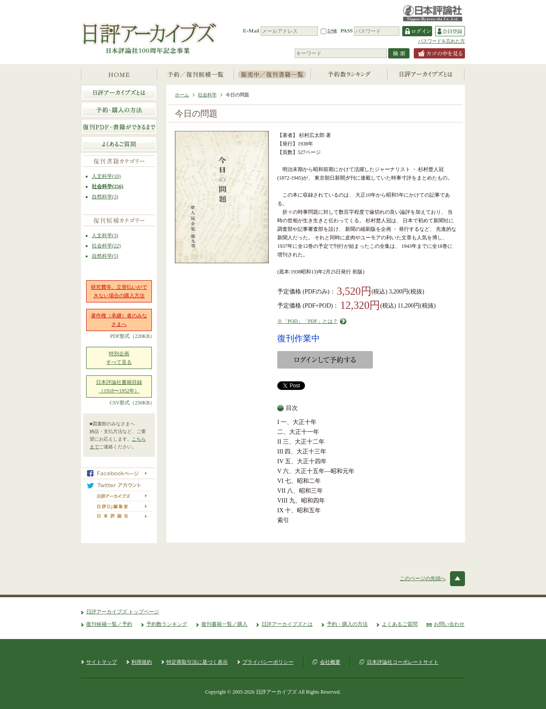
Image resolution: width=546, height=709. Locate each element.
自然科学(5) (105, 256)
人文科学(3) (105, 235)
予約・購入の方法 (347, 624)
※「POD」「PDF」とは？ (307, 321)
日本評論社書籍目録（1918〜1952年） (119, 386)
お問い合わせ (449, 624)
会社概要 (330, 662)
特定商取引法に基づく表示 (197, 662)
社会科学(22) (106, 246)
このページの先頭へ (423, 578)
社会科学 (207, 94)
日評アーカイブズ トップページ (122, 612)
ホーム (182, 94)
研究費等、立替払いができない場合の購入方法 (119, 291)
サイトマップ (101, 662)
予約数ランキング (166, 624)
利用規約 (141, 662)
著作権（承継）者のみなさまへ (119, 320)
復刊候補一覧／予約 (109, 624)
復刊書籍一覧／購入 (224, 624)
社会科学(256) (107, 186)
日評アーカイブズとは (287, 624)
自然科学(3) (105, 197)
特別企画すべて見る (119, 358)
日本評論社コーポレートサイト (403, 662)
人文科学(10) (106, 176)
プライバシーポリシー (267, 662)
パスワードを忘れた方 (441, 41)
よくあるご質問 (400, 624)
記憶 (329, 31)
